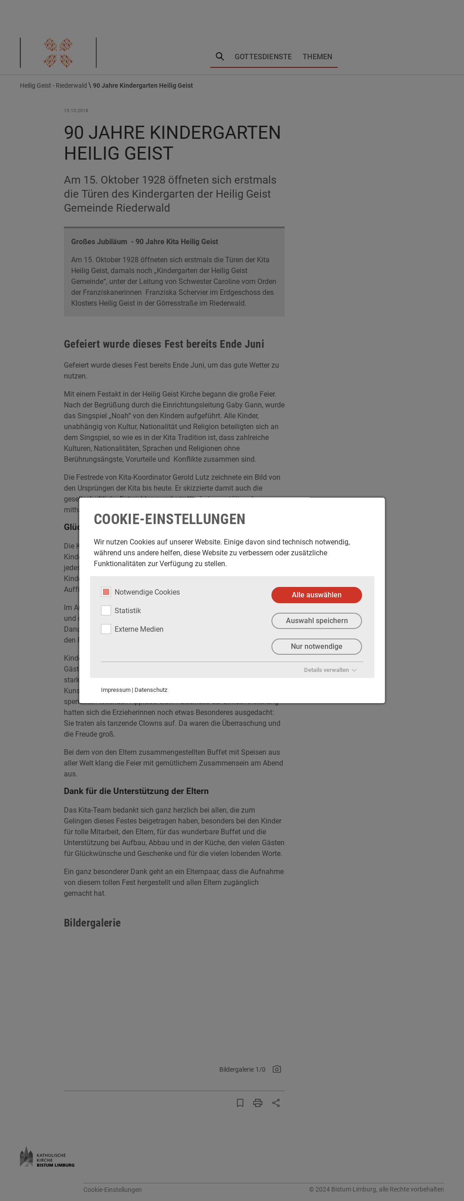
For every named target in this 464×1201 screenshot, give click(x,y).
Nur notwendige (317, 646)
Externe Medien (132, 629)
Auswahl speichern (316, 620)
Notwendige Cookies (140, 592)
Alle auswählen (317, 595)
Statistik (121, 610)
